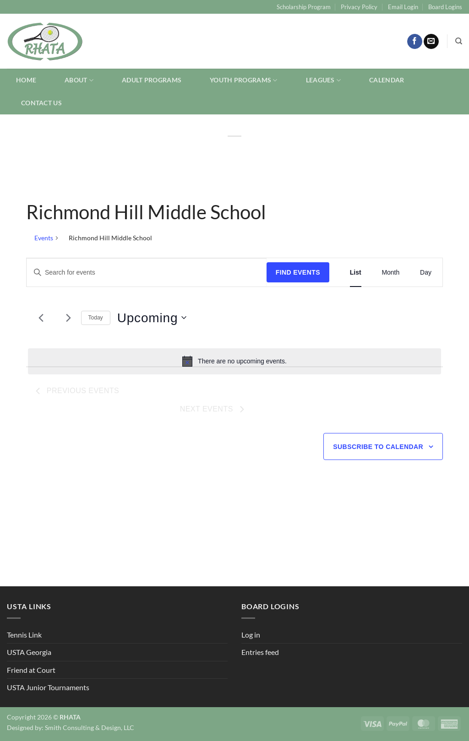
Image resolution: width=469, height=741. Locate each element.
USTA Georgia (29, 652)
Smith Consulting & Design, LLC (89, 727)
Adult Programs (151, 80)
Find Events (298, 272)
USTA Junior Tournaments (48, 687)
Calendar (386, 80)
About (79, 80)
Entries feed (260, 652)
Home (26, 80)
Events (43, 238)
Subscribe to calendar (378, 446)
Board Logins (445, 7)
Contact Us (41, 103)
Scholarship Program (304, 7)
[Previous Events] (41, 317)
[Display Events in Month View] (390, 272)
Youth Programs (244, 80)
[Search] (458, 41)
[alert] (234, 361)
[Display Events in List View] (355, 272)
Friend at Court (31, 669)
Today (95, 317)
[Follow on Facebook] (414, 41)
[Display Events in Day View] (425, 272)
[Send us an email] (431, 41)
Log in (250, 634)
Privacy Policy (359, 7)
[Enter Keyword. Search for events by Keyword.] (147, 272)
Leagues (323, 80)
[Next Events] (68, 317)
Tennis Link (24, 634)
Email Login (403, 7)
